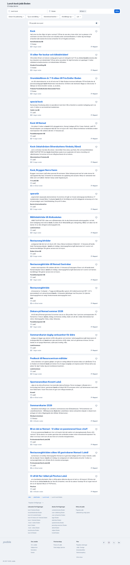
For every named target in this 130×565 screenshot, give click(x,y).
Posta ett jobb (58, 545)
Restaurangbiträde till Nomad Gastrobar (50, 264)
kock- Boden (31, 525)
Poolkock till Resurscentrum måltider (48, 358)
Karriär (32, 552)
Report (94, 47)
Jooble (13, 561)
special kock (36, 101)
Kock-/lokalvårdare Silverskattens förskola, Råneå (55, 146)
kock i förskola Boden (34, 520)
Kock (32, 31)
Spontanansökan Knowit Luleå (45, 382)
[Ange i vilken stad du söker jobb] (67, 11)
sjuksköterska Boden (58, 522)
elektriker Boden (56, 520)
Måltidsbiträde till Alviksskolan (45, 217)
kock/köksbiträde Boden (35, 512)
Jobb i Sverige (80, 547)
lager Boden (55, 517)
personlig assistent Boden (59, 525)
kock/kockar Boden (33, 530)
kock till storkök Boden (34, 515)
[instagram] (109, 542)
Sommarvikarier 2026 (41, 405)
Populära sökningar (81, 545)
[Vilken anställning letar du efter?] (27, 11)
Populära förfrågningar (36, 503)
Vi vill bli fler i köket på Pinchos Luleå (48, 476)
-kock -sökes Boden (34, 528)
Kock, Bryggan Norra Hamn (43, 170)
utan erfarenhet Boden (58, 515)
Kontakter (34, 550)
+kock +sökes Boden (34, 522)
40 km (83, 11)
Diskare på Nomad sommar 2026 (46, 311)
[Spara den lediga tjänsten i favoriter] (96, 31)
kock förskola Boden (34, 510)
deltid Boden (55, 528)
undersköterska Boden (58, 510)
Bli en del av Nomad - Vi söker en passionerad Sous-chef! (58, 429)
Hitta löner (79, 557)
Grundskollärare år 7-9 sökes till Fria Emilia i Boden (55, 78)
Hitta (117, 11)
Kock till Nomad (38, 123)
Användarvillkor (80, 550)
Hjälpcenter (34, 547)
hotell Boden (55, 533)
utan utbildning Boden (58, 512)
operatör (34, 193)
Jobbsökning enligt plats (83, 512)
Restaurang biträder (40, 240)
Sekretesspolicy (80, 552)
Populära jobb (79, 510)
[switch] (97, 23)
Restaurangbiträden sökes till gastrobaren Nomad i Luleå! (59, 452)
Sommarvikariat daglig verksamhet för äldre (52, 334)
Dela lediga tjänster (59, 547)
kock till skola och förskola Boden (37, 517)
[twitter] (114, 542)
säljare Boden (56, 530)
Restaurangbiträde (39, 287)
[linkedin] (119, 542)
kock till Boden (32, 533)
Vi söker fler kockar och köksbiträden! (49, 54)
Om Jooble (34, 545)
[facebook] (104, 542)
